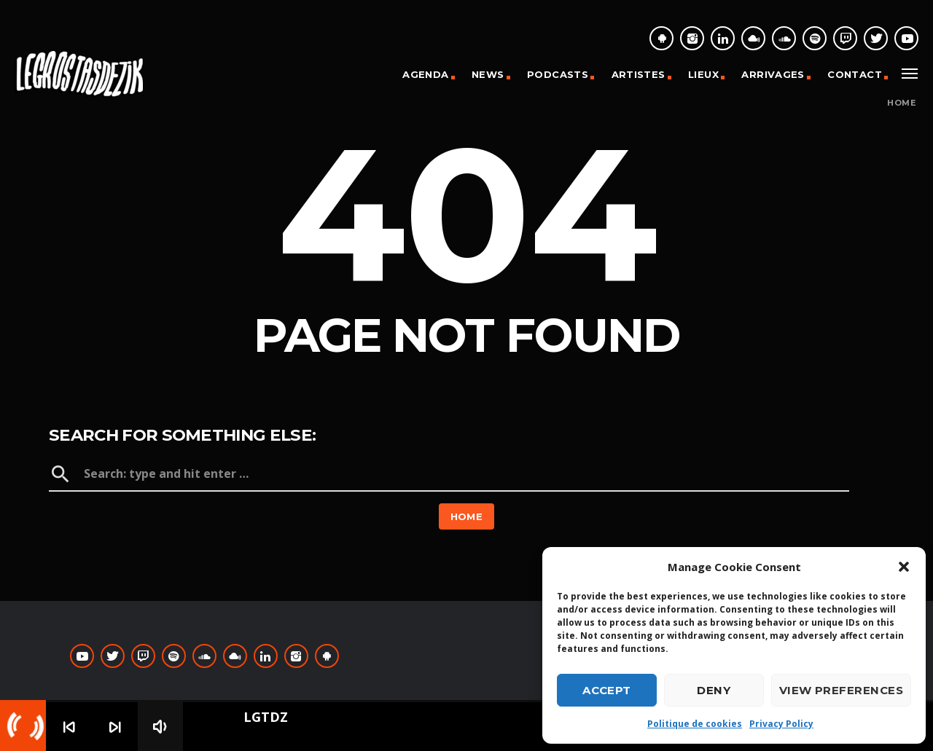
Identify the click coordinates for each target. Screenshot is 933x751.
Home (901, 103)
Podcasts (557, 74)
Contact (854, 74)
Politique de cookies (694, 723)
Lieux (703, 74)
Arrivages (773, 74)
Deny (713, 690)
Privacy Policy (781, 723)
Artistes (638, 74)
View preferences (841, 690)
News (488, 74)
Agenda (425, 74)
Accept (606, 690)
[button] (904, 566)
